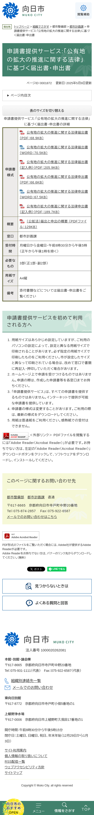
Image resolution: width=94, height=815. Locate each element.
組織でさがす (41, 26)
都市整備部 (15, 497)
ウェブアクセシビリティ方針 (24, 767)
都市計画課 (77, 26)
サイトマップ (13, 773)
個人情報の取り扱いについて (26, 756)
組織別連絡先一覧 (26, 681)
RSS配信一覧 (15, 761)
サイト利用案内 (15, 750)
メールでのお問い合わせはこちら (32, 517)
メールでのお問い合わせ (33, 688)
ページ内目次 (21, 95)
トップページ (21, 26)
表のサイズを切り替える (47, 111)
